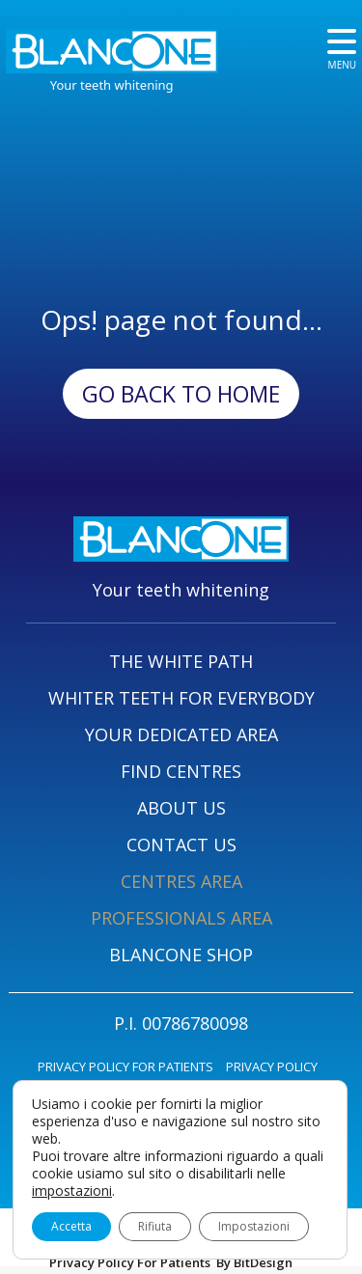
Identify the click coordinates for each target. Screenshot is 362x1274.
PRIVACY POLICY (272, 1066)
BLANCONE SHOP (181, 954)
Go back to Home (181, 393)
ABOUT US (181, 807)
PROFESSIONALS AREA (181, 917)
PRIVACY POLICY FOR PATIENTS (125, 1066)
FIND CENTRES (181, 771)
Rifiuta (155, 1226)
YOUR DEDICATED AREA (181, 734)
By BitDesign (254, 1262)
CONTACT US (181, 844)
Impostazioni (254, 1226)
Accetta (71, 1226)
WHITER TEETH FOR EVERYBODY (181, 697)
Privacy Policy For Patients (129, 1262)
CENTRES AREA (181, 881)
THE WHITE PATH (181, 661)
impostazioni (72, 1191)
